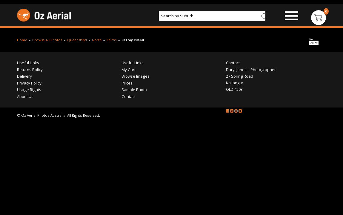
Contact (62, 45)
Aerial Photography (154, 34)
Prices (200, 34)
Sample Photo (237, 34)
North (94, 59)
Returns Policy (23, 86)
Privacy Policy (22, 100)
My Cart (126, 86)
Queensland (72, 59)
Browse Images (35, 34)
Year (316, 59)
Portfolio (279, 34)
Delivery (17, 93)
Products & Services (91, 34)
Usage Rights (22, 107)
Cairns (109, 59)
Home (15, 59)
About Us (28, 45)
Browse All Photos (41, 59)
